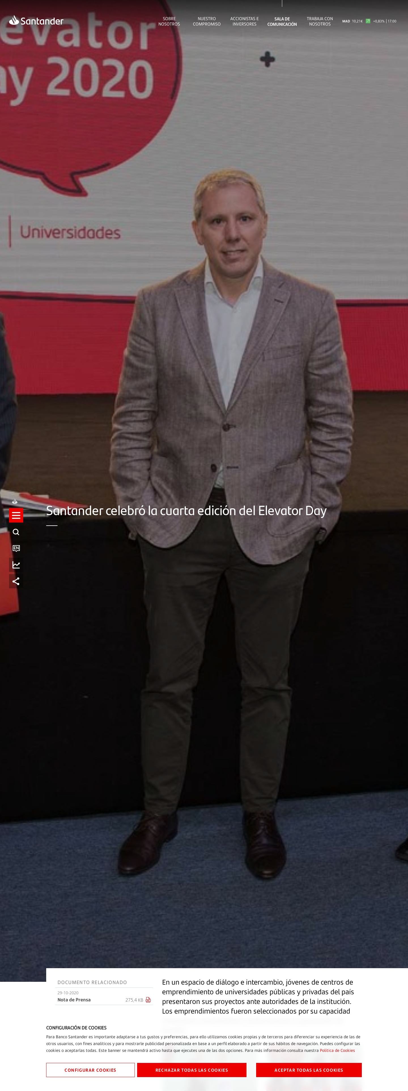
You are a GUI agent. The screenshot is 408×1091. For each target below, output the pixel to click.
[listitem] (16, 520)
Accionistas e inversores (244, 21)
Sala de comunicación (282, 21)
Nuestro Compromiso (207, 21)
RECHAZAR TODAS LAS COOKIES (192, 1070)
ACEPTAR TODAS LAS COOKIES (309, 1070)
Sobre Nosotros (169, 21)
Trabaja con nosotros (320, 21)
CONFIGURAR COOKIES (90, 1070)
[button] (16, 520)
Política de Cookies (337, 1050)
